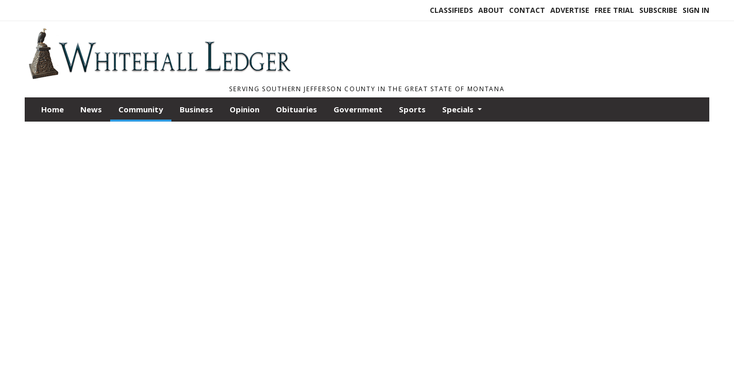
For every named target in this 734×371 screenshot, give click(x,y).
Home (52, 109)
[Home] (159, 76)
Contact (527, 10)
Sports (412, 109)
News (91, 109)
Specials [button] (459, 109)
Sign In (696, 10)
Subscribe (658, 10)
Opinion (244, 109)
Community (140, 109)
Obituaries (296, 109)
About (491, 10)
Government (358, 109)
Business (196, 109)
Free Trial (614, 10)
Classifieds (451, 10)
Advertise (569, 10)
